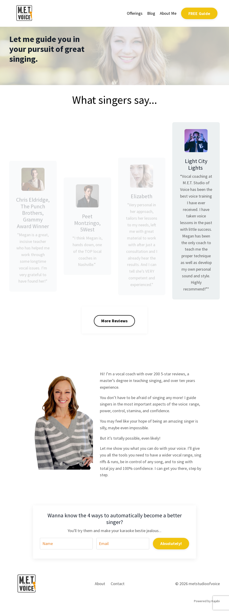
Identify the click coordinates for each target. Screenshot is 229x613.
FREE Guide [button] (199, 13)
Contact (118, 583)
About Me (168, 13)
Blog (151, 13)
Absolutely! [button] (171, 543)
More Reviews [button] (114, 320)
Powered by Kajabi (207, 601)
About (100, 583)
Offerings (135, 13)
